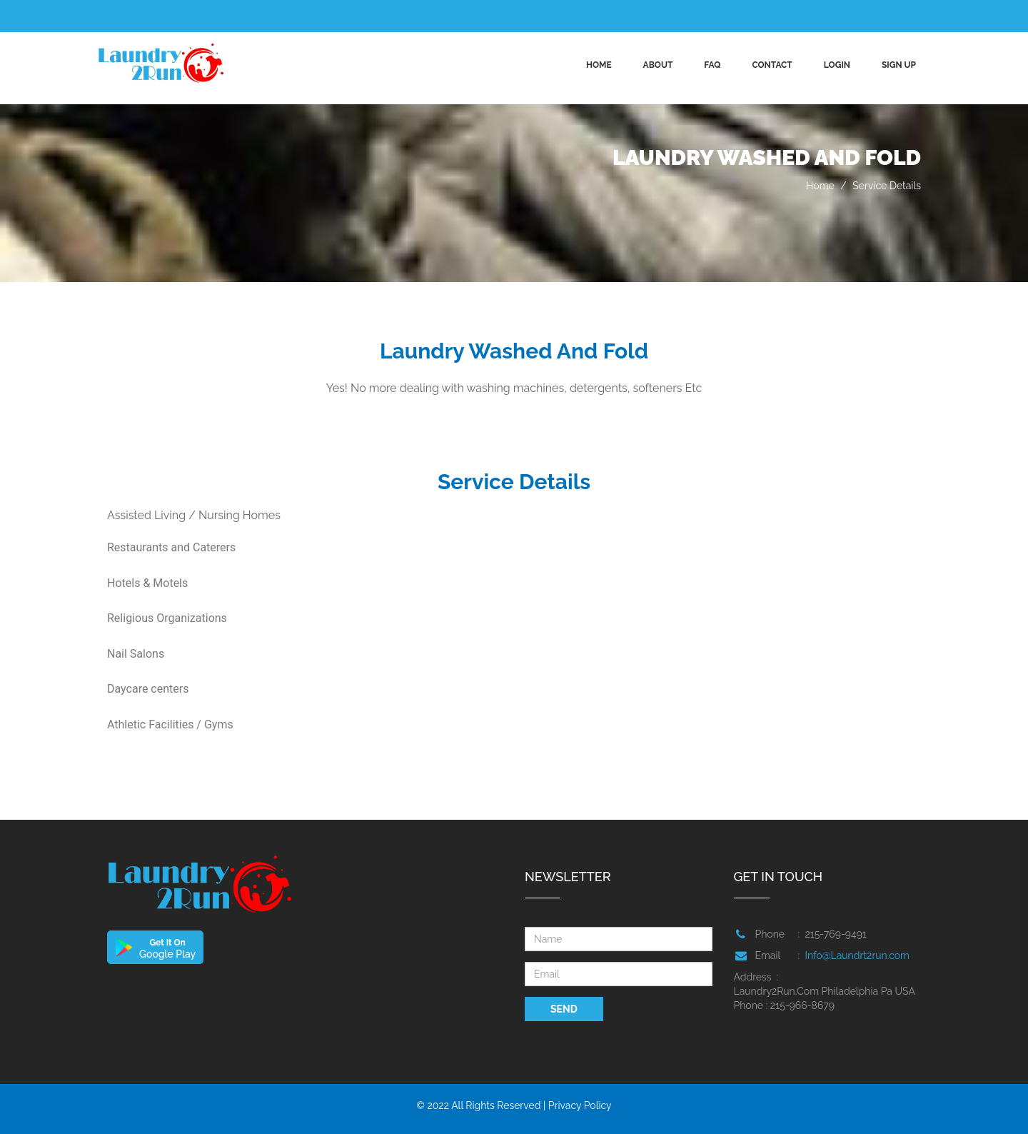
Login (837, 65)
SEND (564, 1009)
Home (599, 65)
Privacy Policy (580, 1105)
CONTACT (772, 65)
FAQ (712, 65)
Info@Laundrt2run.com (857, 955)
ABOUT (658, 65)
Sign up (899, 65)
